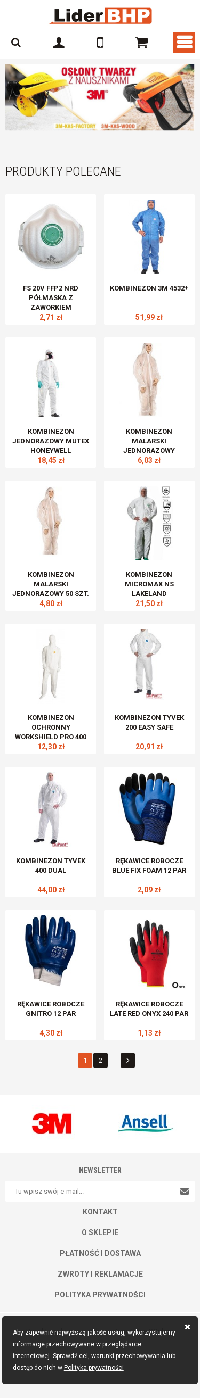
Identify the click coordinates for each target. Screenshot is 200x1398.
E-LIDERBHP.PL (100, 16)
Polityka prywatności (94, 1367)
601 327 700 (100, 42)
